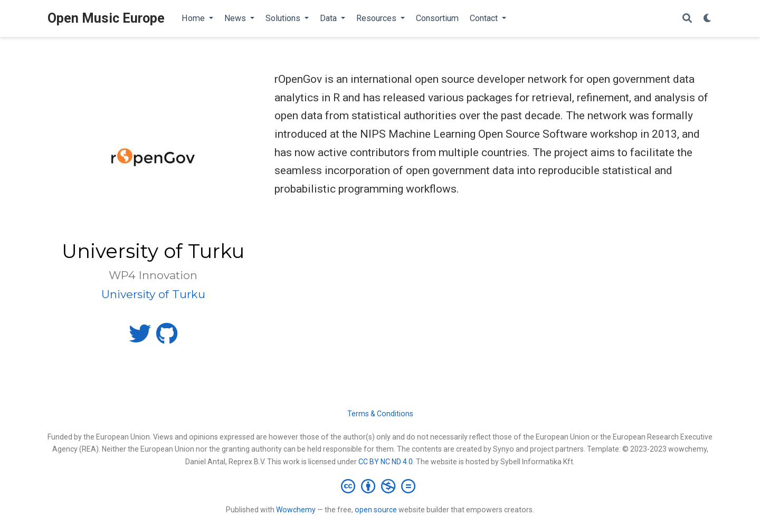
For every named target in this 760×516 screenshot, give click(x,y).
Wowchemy (296, 509)
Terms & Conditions (380, 413)
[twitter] (140, 338)
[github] (167, 338)
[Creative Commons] (380, 486)
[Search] (687, 19)
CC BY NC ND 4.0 (385, 461)
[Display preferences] (707, 19)
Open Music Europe (106, 18)
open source (376, 509)
